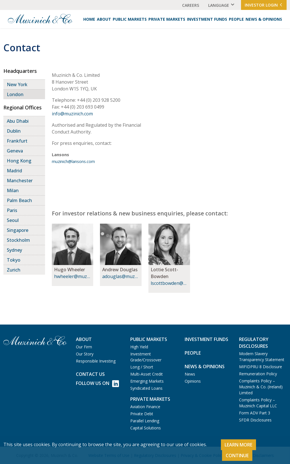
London (15, 94)
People (236, 19)
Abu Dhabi (18, 121)
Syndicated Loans (146, 388)
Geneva (15, 151)
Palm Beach (19, 200)
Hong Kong (19, 161)
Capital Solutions (145, 428)
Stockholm (18, 240)
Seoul (13, 220)
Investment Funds (207, 19)
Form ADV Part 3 (254, 413)
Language (218, 5)
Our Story (84, 354)
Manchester (20, 180)
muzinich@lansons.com (73, 161)
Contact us (90, 374)
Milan (13, 190)
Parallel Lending (144, 420)
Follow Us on (97, 383)
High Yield (139, 346)
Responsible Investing (96, 361)
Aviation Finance (145, 406)
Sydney (14, 250)
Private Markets (166, 19)
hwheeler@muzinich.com (72, 276)
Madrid (14, 171)
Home (89, 19)
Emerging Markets (147, 381)
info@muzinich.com (72, 114)
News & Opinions (264, 19)
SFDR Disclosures (255, 420)
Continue (237, 455)
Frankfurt (17, 141)
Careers (190, 5)
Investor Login (264, 5)
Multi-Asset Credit (146, 374)
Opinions (193, 381)
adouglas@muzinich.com (120, 276)
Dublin (14, 131)
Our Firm (84, 346)
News (190, 374)
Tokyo (13, 260)
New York (17, 84)
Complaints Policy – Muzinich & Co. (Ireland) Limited (261, 386)
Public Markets (130, 19)
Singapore (17, 230)
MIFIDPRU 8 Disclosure (260, 366)
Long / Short (141, 367)
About (104, 19)
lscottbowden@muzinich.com (169, 283)
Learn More (238, 445)
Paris (12, 210)
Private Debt (141, 413)
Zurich (13, 270)
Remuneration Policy (258, 373)
